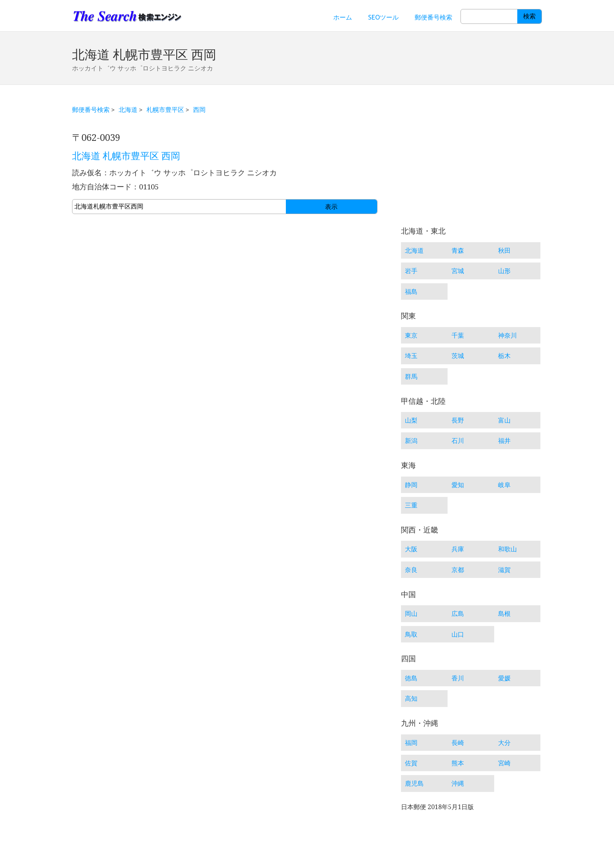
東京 (411, 335)
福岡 (411, 742)
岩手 (411, 270)
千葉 (457, 335)
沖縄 (457, 783)
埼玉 (411, 355)
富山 (504, 420)
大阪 (411, 548)
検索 (529, 16)
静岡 (411, 484)
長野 (457, 420)
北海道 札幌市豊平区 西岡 (126, 156)
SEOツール (383, 17)
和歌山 (507, 548)
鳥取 (411, 634)
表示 (331, 206)
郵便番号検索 (433, 17)
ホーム (342, 17)
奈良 (411, 569)
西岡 (199, 109)
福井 (504, 440)
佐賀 (411, 762)
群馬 (411, 376)
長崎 (457, 742)
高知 (411, 698)
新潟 (411, 440)
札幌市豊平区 (165, 109)
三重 (411, 505)
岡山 (411, 613)
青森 (457, 250)
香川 (457, 678)
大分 (504, 742)
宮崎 (504, 762)
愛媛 (504, 678)
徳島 (411, 678)
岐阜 (504, 484)
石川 (457, 440)
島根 (504, 613)
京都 (457, 569)
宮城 (457, 270)
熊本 (457, 762)
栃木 (504, 355)
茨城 (457, 355)
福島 (411, 291)
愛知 (457, 484)
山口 (457, 634)
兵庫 (457, 548)
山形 (504, 270)
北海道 (128, 109)
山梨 (411, 420)
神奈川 (507, 335)
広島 (457, 613)
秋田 (504, 250)
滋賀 (504, 569)
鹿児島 (414, 783)
